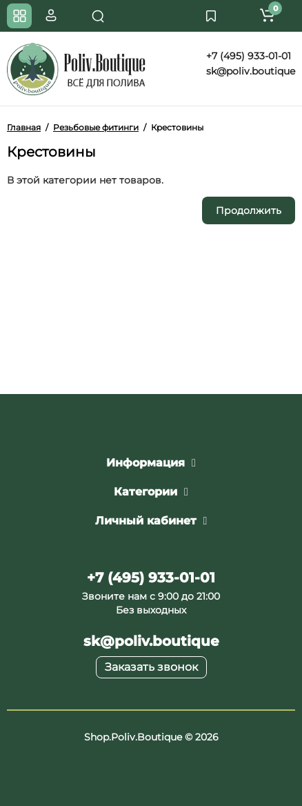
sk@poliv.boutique (249, 71)
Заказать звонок (151, 667)
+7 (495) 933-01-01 (247, 56)
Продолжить (248, 210)
